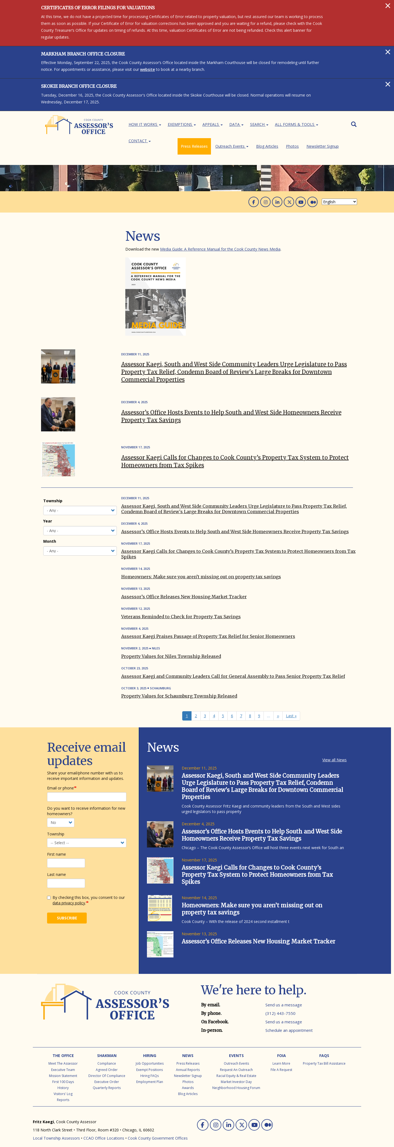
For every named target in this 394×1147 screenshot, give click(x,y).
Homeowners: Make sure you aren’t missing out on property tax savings (201, 566)
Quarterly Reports (107, 1077)
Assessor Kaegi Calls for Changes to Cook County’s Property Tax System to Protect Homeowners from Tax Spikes (257, 864)
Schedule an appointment (289, 1019)
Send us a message (283, 994)
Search (259, 124)
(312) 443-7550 (280, 1002)
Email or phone (60, 777)
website (147, 69)
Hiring (149, 1044)
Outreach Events (61, 245)
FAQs (324, 1044)
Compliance (106, 1052)
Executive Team (63, 1059)
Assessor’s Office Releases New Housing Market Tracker (184, 586)
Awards (188, 1077)
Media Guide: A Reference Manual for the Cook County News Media (220, 238)
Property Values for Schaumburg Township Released (179, 685)
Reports (63, 1089)
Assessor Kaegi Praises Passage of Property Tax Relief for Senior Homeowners (208, 625)
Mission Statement (63, 1065)
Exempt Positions (149, 1059)
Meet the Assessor (63, 1052)
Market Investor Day (236, 1071)
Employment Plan (149, 1071)
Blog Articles (56, 252)
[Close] (388, 5)
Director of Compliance (106, 1065)
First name (56, 843)
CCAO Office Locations (103, 1127)
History (63, 1077)
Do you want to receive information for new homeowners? (86, 800)
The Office (63, 1044)
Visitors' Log (63, 1083)
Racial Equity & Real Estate (236, 1065)
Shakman (107, 1044)
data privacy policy (69, 892)
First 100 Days (63, 1071)
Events (236, 1044)
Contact (140, 140)
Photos (51, 259)
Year (47, 510)
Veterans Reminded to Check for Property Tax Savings (181, 606)
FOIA (281, 1044)
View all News (334, 749)
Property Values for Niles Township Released (171, 645)
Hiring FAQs (149, 1065)
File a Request (281, 1059)
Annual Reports (188, 1059)
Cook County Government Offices (158, 1127)
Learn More (281, 1052)
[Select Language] (339, 191)
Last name (56, 863)
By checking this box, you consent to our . (86, 889)
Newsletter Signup (61, 265)
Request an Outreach (236, 1059)
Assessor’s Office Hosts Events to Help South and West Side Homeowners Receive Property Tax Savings (235, 521)
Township (52, 490)
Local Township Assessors (56, 1127)
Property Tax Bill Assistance (324, 1052)
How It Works (145, 124)
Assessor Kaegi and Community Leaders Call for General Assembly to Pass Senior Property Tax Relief (233, 665)
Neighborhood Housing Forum (236, 1077)
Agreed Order (107, 1059)
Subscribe (67, 907)
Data (236, 124)
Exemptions (182, 124)
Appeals (212, 124)
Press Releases (58, 238)
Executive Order (106, 1071)
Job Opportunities (150, 1052)
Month (49, 530)
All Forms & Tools (296, 124)
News (187, 1044)
